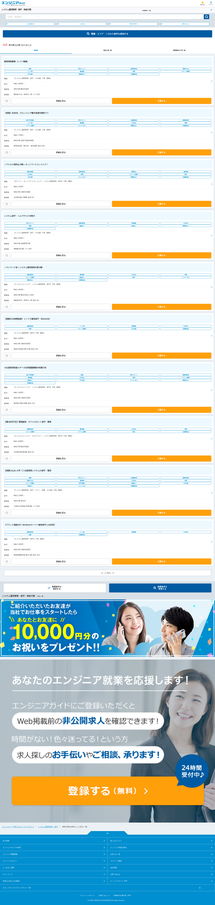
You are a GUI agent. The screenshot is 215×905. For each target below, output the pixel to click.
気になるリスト (116, 841)
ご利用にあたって (104, 895)
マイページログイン (10, 861)
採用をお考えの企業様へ (12, 881)
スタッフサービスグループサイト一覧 (17, 888)
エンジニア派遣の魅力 (118, 847)
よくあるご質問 (8, 868)
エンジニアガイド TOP (118, 881)
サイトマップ (8, 874)
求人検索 (6, 841)
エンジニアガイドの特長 (12, 847)
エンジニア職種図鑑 (10, 854)
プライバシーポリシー (87, 895)
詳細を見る (61, 101)
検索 (206, 16)
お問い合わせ (115, 874)
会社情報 (113, 868)
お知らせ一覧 (115, 854)
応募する (162, 101)
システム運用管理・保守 (48, 827)
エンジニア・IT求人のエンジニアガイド (18, 827)
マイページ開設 (116, 861)
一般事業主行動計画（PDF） (122, 895)
